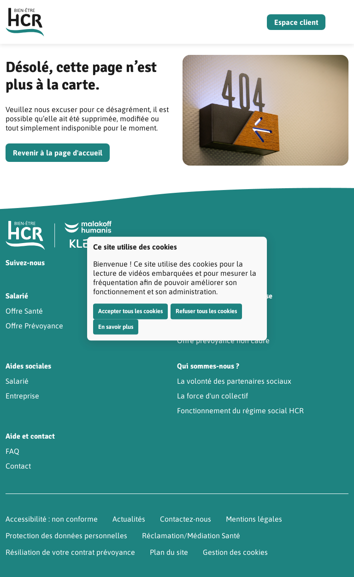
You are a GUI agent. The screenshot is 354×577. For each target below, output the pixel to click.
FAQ (12, 451)
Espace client (296, 22)
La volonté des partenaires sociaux (234, 381)
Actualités (128, 519)
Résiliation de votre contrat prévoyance (70, 552)
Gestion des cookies (235, 552)
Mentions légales (254, 519)
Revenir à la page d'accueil (57, 153)
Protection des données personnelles (66, 535)
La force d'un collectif (212, 396)
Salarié (17, 381)
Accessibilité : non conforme (52, 519)
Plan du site (169, 552)
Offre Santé (24, 311)
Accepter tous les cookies (130, 311)
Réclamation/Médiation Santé (191, 535)
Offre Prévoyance (34, 325)
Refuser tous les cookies (206, 311)
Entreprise (22, 396)
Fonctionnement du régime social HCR (240, 410)
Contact (18, 466)
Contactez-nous (185, 519)
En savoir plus (115, 326)
